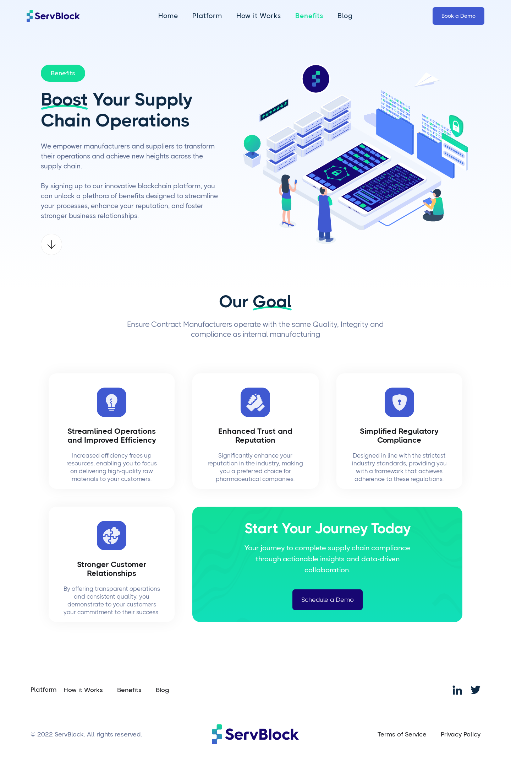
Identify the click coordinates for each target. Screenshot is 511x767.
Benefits (309, 16)
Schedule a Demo (327, 599)
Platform (207, 16)
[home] (53, 16)
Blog (345, 16)
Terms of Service (402, 734)
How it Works (258, 16)
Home (168, 16)
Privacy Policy (460, 734)
